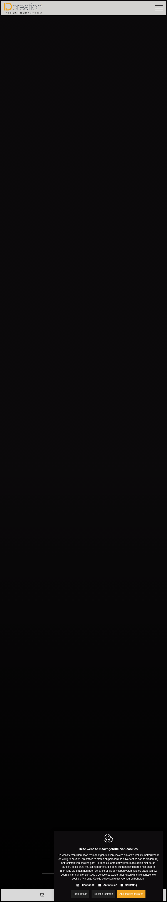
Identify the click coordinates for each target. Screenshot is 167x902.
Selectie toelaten (103, 890)
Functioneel (87, 881)
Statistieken (110, 881)
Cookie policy (101, 875)
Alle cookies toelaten (131, 890)
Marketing (131, 881)
